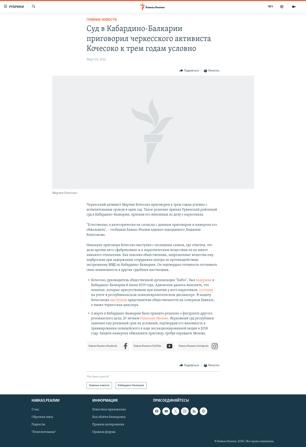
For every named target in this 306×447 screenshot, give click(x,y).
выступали (118, 300)
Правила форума (104, 432)
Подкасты (38, 424)
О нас (35, 409)
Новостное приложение (109, 409)
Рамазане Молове (154, 318)
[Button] (189, 70)
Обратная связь (42, 417)
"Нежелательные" (44, 432)
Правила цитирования (108, 424)
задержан (204, 280)
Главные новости (102, 20)
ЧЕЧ (270, 6)
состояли (206, 290)
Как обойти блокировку (109, 417)
